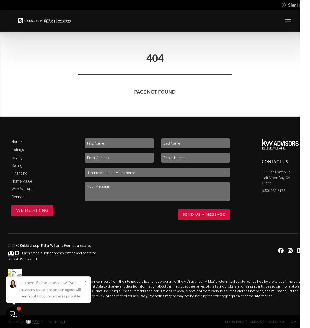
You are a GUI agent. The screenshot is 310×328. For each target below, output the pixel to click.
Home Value (21, 181)
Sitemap (296, 322)
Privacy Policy (234, 322)
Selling (16, 165)
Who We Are (21, 189)
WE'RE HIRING (32, 210)
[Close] (86, 281)
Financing (19, 173)
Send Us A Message (204, 214)
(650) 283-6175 (273, 191)
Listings (17, 149)
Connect (18, 197)
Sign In (291, 5)
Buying (17, 157)
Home (16, 141)
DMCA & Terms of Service (267, 322)
